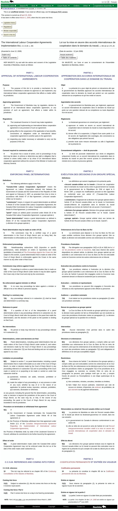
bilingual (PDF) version (59, 12)
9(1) (5, 410)
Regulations (7, 27)
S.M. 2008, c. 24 (20, 500)
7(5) (5, 310)
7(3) (5, 286)
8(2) (5, 361)
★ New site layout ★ (9, 8)
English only (6, 54)
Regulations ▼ (47, 6)
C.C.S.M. (31, 8)
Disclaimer (36, 507)
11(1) (6, 483)
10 (5, 471)
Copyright (51, 507)
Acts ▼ (35, 6)
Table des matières (68, 58)
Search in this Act (9, 35)
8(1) (5, 342)
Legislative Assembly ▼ (104, 6)
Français (114, 2)
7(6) (5, 330)
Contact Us (81, 507)
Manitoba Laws (8, 6)
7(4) (5, 298)
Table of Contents (10, 58)
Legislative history (9, 23)
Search (24, 6)
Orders (76, 6)
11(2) (6, 493)
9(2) (5, 444)
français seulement (66, 54)
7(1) (5, 247)
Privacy (66, 507)
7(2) (5, 269)
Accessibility (20, 507)
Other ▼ (86, 6)
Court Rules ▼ (63, 6)
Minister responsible (10, 31)
